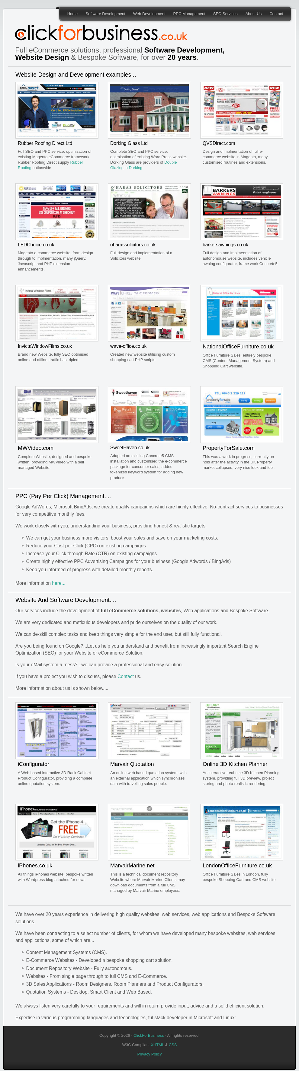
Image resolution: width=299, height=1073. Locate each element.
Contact (276, 13)
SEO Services (225, 13)
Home (72, 13)
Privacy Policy (149, 1054)
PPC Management (189, 13)
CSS (173, 1045)
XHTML (157, 1045)
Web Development (149, 13)
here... (58, 583)
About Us (254, 13)
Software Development (105, 13)
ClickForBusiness (148, 1035)
